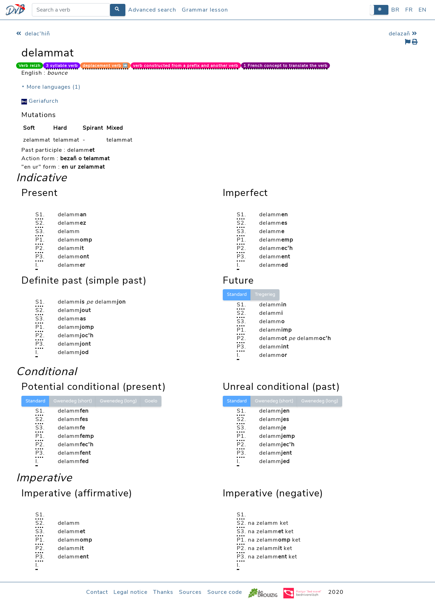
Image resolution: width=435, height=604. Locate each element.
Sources (190, 592)
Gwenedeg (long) (118, 401)
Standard (237, 294)
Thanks (163, 592)
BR (395, 10)
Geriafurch (39, 101)
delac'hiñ (33, 34)
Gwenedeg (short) (72, 401)
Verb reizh (30, 65)
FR (409, 10)
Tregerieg (265, 294)
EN (423, 10)
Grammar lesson (205, 10)
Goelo (151, 401)
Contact (97, 592)
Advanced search (152, 10)
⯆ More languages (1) (51, 87)
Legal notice (130, 592)
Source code (224, 592)
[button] (379, 9)
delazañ (404, 34)
